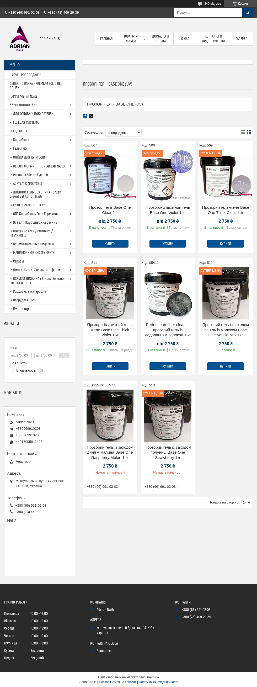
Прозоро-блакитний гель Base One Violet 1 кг (168, 210)
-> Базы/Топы (19, 140)
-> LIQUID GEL (19, 131)
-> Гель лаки (19, 148)
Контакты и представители (213, 38)
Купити (110, 244)
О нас (185, 39)
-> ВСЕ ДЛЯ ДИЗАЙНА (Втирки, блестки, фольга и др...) (37, 281)
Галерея (241, 39)
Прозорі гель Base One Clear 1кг (110, 210)
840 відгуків (212, 4)
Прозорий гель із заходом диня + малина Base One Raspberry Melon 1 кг (110, 452)
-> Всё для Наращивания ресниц (33, 223)
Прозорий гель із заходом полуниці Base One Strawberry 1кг (167, 452)
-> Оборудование (22, 300)
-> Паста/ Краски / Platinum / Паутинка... (31, 233)
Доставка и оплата (160, 38)
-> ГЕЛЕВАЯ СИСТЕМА (24, 122)
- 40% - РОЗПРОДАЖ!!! (25, 75)
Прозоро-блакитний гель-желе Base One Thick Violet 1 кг (110, 329)
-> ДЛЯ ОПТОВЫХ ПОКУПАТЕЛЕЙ (31, 114)
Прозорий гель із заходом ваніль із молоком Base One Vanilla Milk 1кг (225, 329)
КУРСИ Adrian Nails (24, 97)
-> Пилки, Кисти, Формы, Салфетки (35, 270)
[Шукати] (247, 12)
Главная (106, 39)
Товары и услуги (131, 38)
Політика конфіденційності (158, 682)
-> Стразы (17, 261)
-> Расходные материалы (28, 292)
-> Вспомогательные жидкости (32, 244)
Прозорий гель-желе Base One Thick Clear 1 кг (225, 210)
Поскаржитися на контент (117, 682)
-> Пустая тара (20, 309)
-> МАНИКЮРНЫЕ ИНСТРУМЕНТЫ (32, 253)
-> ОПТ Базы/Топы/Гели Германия (34, 214)
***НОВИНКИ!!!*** (23, 105)
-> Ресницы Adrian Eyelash (29, 175)
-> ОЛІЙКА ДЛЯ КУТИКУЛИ (27, 157)
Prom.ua (153, 677)
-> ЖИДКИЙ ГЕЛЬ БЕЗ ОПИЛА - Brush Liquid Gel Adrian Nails (35, 194)
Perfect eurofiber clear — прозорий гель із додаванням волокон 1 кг (168, 329)
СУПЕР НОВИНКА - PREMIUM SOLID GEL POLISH (36, 86)
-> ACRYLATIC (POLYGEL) (26, 184)
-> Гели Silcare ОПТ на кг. (28, 205)
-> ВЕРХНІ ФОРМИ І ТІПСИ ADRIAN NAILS (37, 166)
